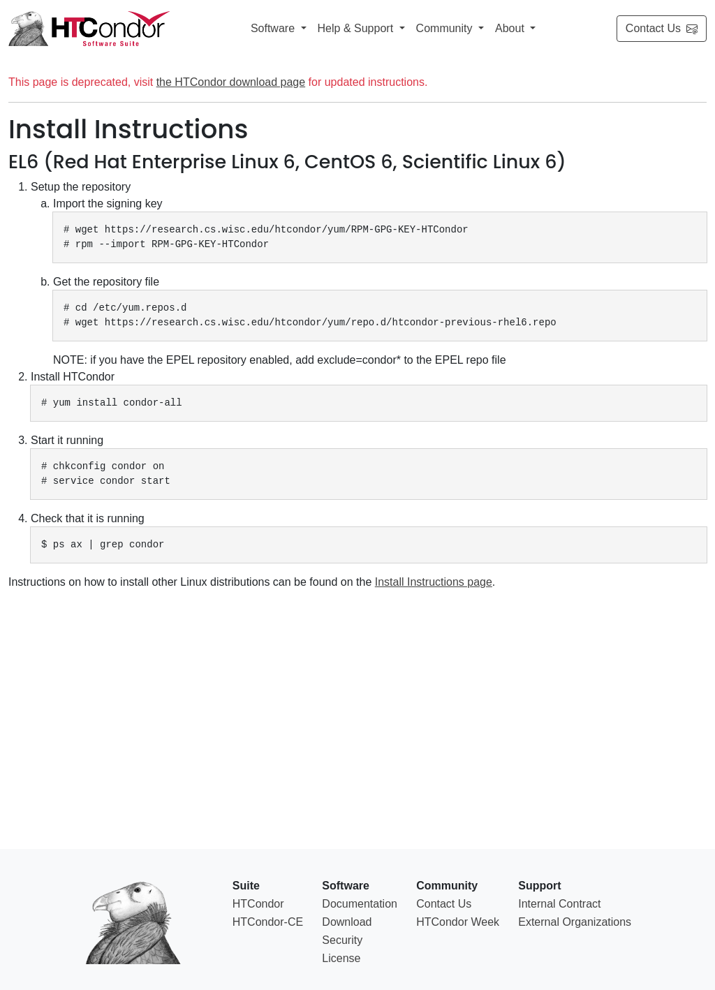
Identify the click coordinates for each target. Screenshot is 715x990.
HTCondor (258, 904)
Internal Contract (559, 904)
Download (346, 922)
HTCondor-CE (268, 922)
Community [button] (446, 28)
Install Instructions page (433, 582)
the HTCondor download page (230, 82)
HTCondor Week (457, 922)
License (341, 958)
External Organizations (574, 922)
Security (342, 940)
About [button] (511, 28)
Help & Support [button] (357, 28)
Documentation (359, 904)
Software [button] (274, 28)
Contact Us (662, 28)
